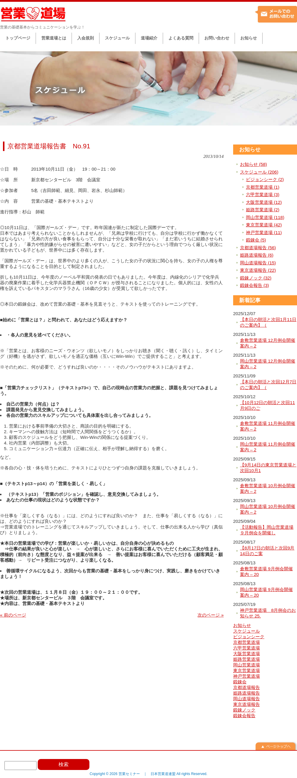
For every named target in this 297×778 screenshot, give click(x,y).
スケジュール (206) (259, 171)
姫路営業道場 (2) (262, 209)
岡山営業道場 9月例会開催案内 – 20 (266, 592)
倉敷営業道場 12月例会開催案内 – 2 (267, 343)
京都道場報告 (246, 687)
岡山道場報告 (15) (258, 262)
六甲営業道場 (246, 647)
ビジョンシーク (248, 636)
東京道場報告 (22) (258, 270)
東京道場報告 (246, 704)
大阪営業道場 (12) (264, 202)
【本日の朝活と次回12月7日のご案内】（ (268, 384)
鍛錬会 (240, 681)
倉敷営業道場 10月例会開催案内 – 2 (267, 488)
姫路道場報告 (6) (257, 255)
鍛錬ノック (244, 709)
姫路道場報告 (246, 693)
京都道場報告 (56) (258, 247)
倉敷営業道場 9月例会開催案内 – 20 (266, 571)
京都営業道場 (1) (262, 187)
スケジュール (246, 630)
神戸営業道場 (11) (264, 232)
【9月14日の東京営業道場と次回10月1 (268, 467)
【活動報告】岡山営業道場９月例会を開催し (266, 530)
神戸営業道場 (246, 676)
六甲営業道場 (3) (262, 194)
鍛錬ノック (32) (255, 277)
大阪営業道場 (246, 653)
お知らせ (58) (253, 164)
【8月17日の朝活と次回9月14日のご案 (267, 550)
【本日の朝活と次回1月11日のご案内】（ (268, 322)
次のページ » (211, 614)
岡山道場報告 (246, 698)
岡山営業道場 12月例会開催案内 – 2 (267, 363)
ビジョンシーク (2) (265, 179)
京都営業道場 (246, 642)
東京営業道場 (246, 670)
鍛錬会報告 (244, 715)
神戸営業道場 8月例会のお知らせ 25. (268, 613)
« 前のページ (13, 614)
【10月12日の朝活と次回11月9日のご (267, 405)
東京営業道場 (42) (264, 224)
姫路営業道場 (246, 659)
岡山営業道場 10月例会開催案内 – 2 (267, 509)
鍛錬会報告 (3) (254, 285)
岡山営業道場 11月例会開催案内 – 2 (267, 447)
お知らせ (249, 150)
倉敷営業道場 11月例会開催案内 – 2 (267, 426)
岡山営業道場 (246, 664)
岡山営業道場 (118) (265, 217)
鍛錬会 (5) (256, 239)
